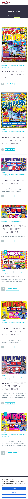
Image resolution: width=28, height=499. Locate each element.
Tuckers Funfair (5, 67)
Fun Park (11, 65)
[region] (14, 488)
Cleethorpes (4, 65)
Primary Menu (25, 2)
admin (4, 63)
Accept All (14, 488)
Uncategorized (13, 380)
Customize (14, 492)
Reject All (14, 496)
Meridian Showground (19, 65)
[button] (2, 84)
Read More (9, 83)
